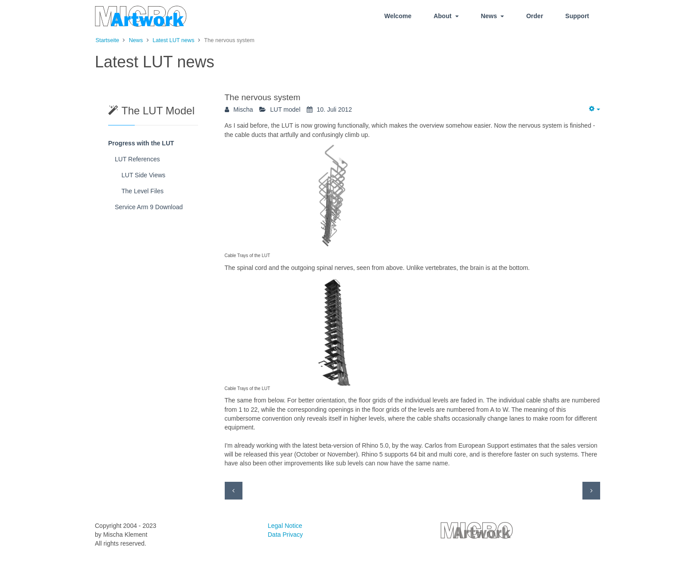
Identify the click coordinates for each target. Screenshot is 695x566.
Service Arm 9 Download (149, 207)
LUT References (137, 159)
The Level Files (142, 191)
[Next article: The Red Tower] (591, 491)
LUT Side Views (143, 175)
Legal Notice (285, 525)
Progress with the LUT (141, 143)
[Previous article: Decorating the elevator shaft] (233, 491)
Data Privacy (285, 534)
